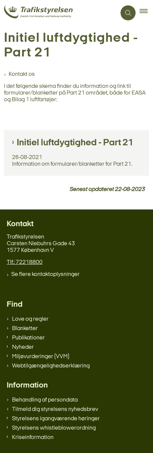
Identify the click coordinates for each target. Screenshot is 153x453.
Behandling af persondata (45, 400)
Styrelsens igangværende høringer (56, 419)
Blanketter (25, 328)
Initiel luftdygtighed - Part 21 (75, 143)
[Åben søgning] (128, 12)
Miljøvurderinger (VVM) (40, 356)
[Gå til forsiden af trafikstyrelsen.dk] (58, 12)
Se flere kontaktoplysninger (45, 274)
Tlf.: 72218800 (25, 262)
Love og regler (30, 319)
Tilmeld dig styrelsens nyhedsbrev (55, 409)
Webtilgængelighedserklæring (51, 366)
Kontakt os (22, 74)
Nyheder (23, 347)
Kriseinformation (33, 437)
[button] (146, 13)
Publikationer (28, 338)
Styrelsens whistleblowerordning (54, 428)
